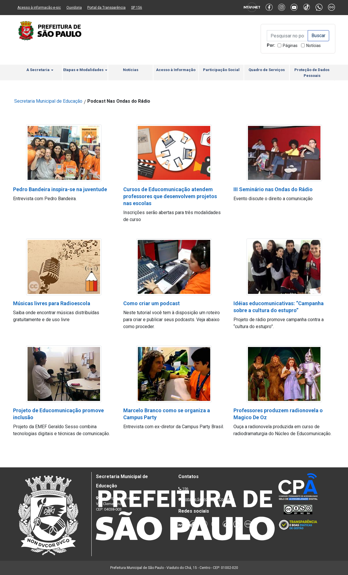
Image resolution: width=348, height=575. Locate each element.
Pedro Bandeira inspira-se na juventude (60, 189)
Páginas (290, 45)
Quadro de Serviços (267, 70)
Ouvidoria (74, 8)
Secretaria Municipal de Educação (48, 101)
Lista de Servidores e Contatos (208, 499)
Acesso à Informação (175, 70)
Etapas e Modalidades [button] (85, 70)
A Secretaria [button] (39, 70)
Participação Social (221, 70)
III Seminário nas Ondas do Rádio (273, 189)
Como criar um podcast (151, 303)
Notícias (313, 45)
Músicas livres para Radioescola (51, 303)
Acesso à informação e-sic (39, 8)
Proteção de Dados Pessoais (311, 73)
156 (185, 489)
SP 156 (136, 8)
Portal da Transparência (106, 8)
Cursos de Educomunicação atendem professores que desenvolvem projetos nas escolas (170, 196)
